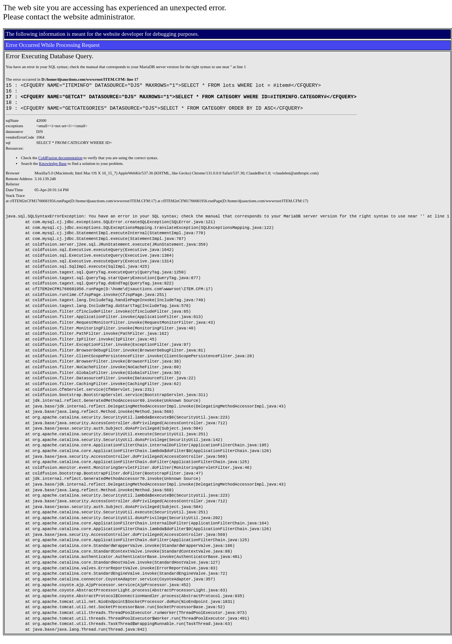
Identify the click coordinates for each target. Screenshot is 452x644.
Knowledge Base (53, 169)
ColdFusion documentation (60, 163)
